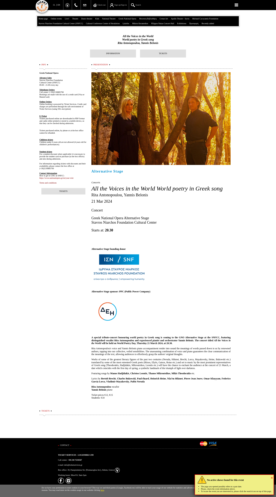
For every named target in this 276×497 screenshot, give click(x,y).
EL (54, 5)
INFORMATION (113, 53)
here (102, 490)
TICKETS (163, 53)
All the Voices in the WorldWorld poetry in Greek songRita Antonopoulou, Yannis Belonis (138, 40)
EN (58, 5)
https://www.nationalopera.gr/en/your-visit (56, 178)
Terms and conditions (48, 183)
